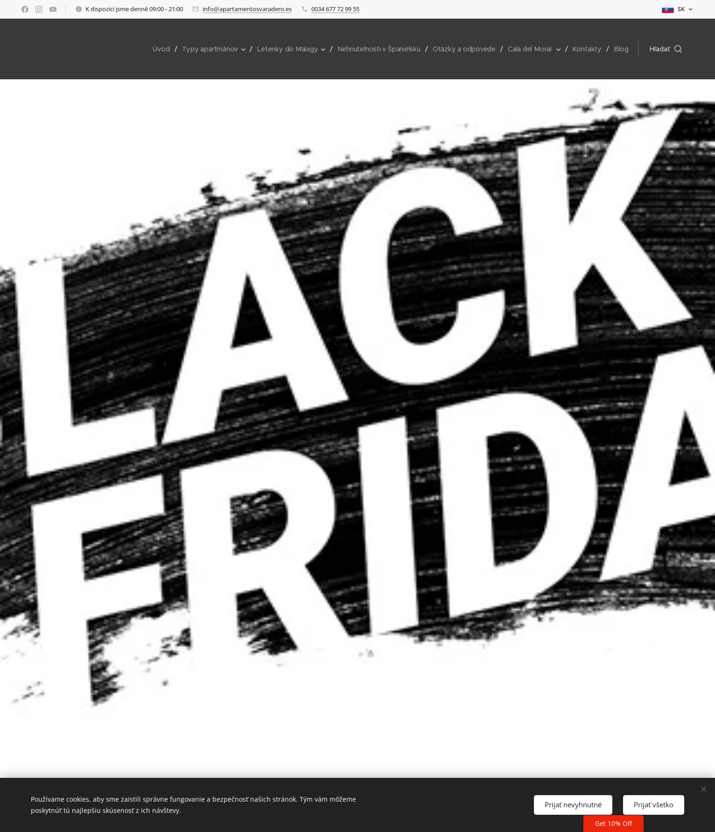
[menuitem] (164, 49)
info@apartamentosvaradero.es (247, 9)
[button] (666, 49)
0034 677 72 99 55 (335, 9)
